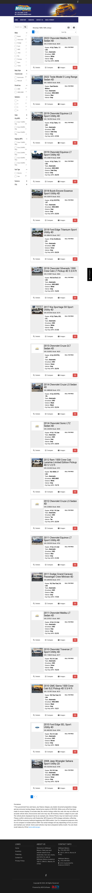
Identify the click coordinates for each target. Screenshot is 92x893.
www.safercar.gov (34, 827)
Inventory (23, 20)
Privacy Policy (20, 861)
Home (16, 20)
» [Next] (36, 796)
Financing (31, 20)
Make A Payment (49, 20)
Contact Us (39, 20)
